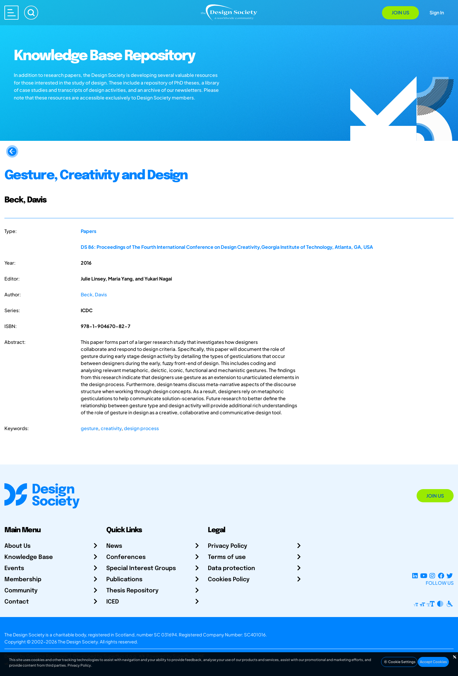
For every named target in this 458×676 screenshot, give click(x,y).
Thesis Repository (132, 591)
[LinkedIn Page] (415, 576)
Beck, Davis (94, 294)
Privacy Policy (227, 546)
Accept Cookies (433, 662)
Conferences (126, 557)
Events (14, 568)
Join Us (400, 12)
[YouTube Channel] (423, 576)
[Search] (31, 13)
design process (141, 428)
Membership (22, 580)
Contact (16, 602)
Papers (88, 231)
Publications (124, 580)
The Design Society (78, 641)
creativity (111, 428)
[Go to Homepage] (229, 12)
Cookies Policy (229, 580)
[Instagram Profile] (432, 576)
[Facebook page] (441, 576)
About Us (17, 546)
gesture (89, 428)
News (114, 546)
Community (21, 591)
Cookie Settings (399, 662)
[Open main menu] (11, 13)
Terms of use (227, 557)
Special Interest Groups (141, 568)
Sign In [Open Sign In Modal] (437, 12)
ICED (112, 602)
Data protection (231, 568)
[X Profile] (450, 576)
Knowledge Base (28, 557)
